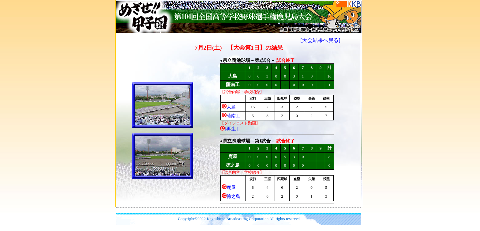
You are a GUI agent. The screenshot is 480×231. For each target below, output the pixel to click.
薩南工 (233, 115)
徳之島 (233, 196)
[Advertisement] (238, 210)
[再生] (231, 128)
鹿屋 (231, 187)
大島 (231, 106)
